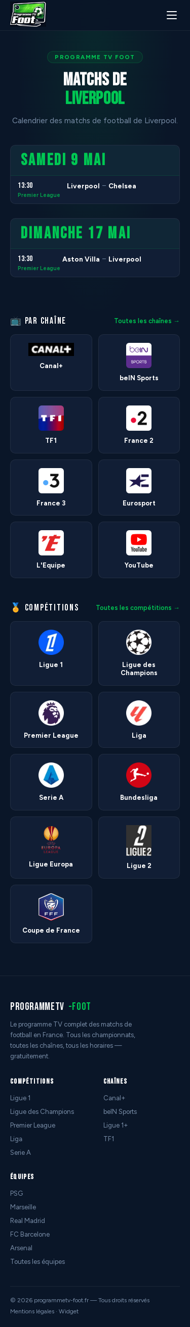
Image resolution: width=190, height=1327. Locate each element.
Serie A (20, 1152)
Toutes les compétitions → (138, 607)
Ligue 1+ (115, 1125)
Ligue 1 (20, 1098)
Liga (16, 1139)
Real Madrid (27, 1220)
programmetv (50, 1006)
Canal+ (114, 1098)
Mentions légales (32, 1311)
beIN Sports (120, 1111)
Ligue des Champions (42, 1111)
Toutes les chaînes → (147, 321)
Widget (69, 1311)
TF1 (108, 1139)
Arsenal (21, 1248)
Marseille (23, 1207)
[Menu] (172, 15)
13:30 (25, 185)
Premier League (39, 195)
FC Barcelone (30, 1234)
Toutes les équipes (37, 1261)
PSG (16, 1193)
